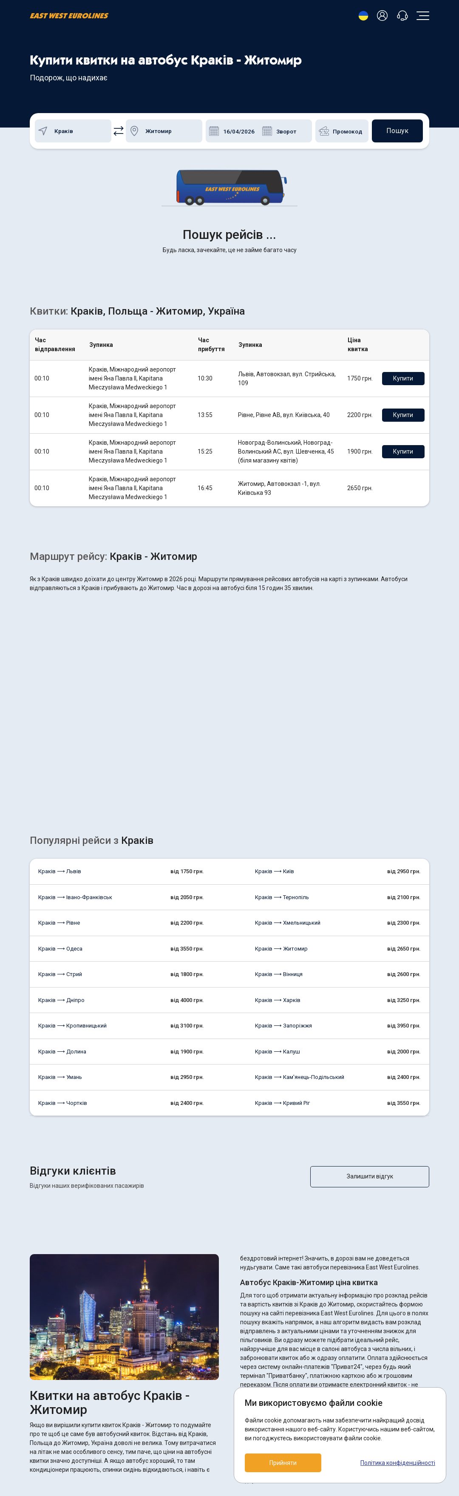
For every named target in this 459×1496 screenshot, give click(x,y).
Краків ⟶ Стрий (60, 840)
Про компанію (185, 1424)
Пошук (397, 131)
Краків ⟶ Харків (277, 866)
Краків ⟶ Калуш (277, 918)
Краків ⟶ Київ (274, 738)
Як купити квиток (189, 1410)
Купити (403, 244)
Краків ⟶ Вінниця (279, 840)
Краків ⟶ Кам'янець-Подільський (299, 943)
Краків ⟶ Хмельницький (287, 789)
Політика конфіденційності (397, 1462)
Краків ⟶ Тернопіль (282, 764)
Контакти (179, 1438)
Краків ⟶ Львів (59, 738)
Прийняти (283, 1462)
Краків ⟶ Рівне (59, 789)
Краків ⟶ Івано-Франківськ (75, 764)
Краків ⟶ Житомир (281, 815)
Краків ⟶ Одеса (60, 815)
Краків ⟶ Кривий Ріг (282, 969)
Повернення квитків (193, 1396)
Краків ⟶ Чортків (62, 969)
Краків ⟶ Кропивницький (72, 892)
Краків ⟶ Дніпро (61, 866)
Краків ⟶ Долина (62, 918)
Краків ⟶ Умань (60, 943)
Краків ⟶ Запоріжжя (283, 892)
